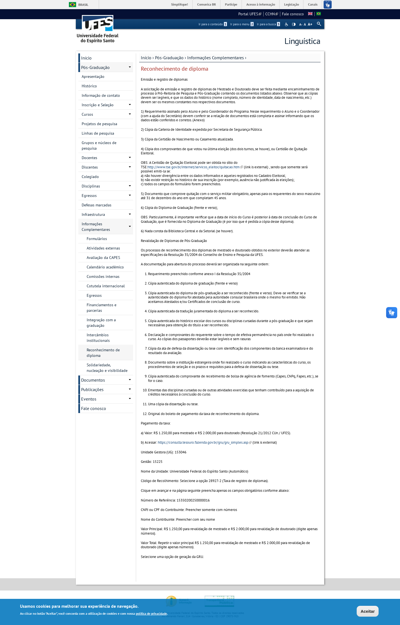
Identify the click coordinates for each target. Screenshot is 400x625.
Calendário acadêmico (105, 267)
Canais (313, 4)
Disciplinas (91, 186)
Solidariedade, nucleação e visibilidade (107, 367)
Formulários (97, 238)
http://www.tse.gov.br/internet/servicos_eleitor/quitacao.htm (195, 167)
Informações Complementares (215, 57)
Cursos (87, 114)
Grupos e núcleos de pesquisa (99, 145)
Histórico (89, 85)
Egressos (89, 195)
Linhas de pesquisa (98, 133)
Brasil (83, 5)
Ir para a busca (268, 24)
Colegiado (90, 176)
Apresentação (93, 76)
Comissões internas (103, 276)
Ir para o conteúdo (213, 24)
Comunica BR (206, 4)
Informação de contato (101, 95)
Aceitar (368, 611)
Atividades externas (103, 248)
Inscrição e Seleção (98, 104)
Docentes (89, 157)
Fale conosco (293, 13)
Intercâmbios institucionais (98, 337)
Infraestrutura (93, 214)
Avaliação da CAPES (103, 257)
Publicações (92, 389)
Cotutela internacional (106, 285)
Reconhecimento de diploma (103, 352)
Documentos (93, 380)
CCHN (271, 13)
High (294, 24)
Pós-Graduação (169, 57)
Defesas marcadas (96, 204)
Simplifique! (179, 4)
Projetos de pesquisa (99, 123)
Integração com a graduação (101, 322)
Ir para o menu (242, 24)
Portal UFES (249, 13)
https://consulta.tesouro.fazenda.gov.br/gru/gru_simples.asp (205, 442)
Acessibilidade (287, 24)
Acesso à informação (260, 4)
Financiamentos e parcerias (101, 307)
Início (146, 57)
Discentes (90, 167)
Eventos (88, 399)
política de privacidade (151, 614)
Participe (231, 4)
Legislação (291, 4)
